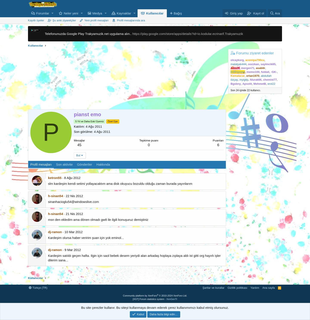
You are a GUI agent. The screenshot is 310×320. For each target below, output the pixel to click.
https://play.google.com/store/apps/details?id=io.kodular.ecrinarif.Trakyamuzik (187, 34)
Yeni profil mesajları (96, 20)
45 (79, 145)
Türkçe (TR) (38, 287)
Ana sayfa (268, 287)
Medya (97, 13)
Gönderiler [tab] (84, 164)
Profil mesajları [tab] (41, 164)
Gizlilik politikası (237, 287)
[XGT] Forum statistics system (155, 299)
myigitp (243, 79)
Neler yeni (71, 13)
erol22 (271, 83)
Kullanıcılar (155, 13)
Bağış (178, 13)
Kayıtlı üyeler (36, 20)
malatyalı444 (238, 64)
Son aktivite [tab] (64, 164)
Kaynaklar (124, 13)
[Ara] (275, 13)
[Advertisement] (127, 79)
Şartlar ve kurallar (214, 287)
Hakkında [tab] (103, 164)
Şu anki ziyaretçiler (64, 20)
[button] (53, 13)
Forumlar (42, 13)
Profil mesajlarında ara (131, 20)
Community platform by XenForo (155, 295)
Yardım (254, 287)
